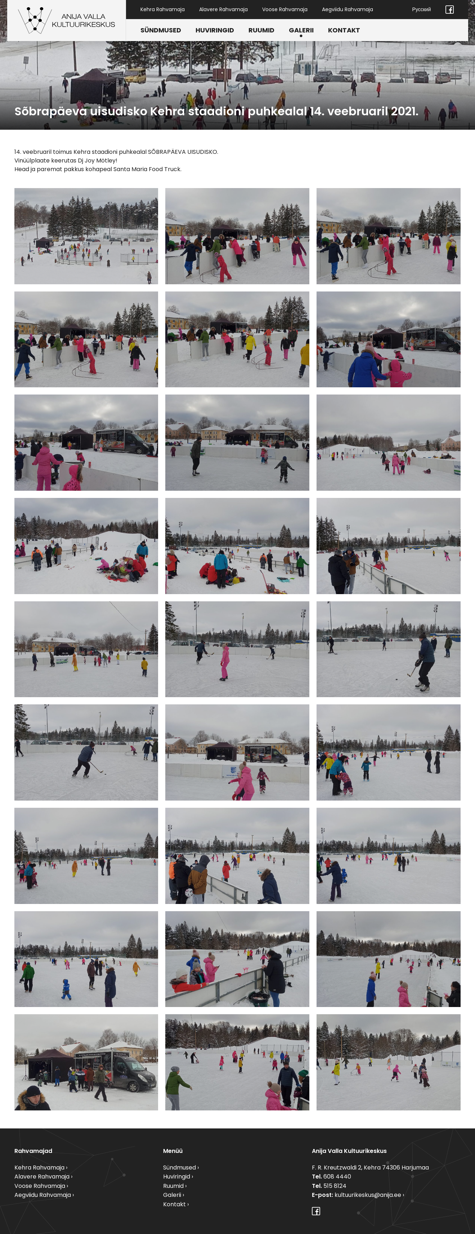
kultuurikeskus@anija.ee (368, 1195)
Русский (421, 9)
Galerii (301, 30)
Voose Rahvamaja (285, 9)
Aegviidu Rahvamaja (347, 9)
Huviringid (215, 30)
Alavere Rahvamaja (223, 9)
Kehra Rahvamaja (162, 9)
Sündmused (160, 30)
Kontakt (344, 30)
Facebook (449, 9)
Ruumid (261, 30)
